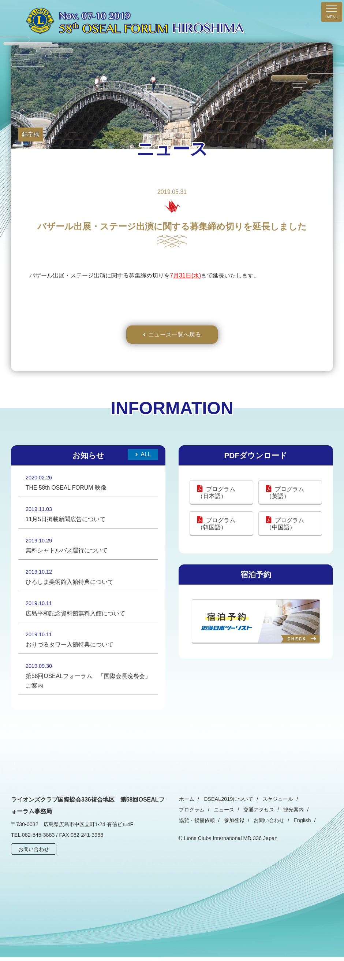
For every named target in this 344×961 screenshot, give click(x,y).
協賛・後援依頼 (292, 814)
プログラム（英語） (285, 493)
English (254, 825)
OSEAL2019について (227, 803)
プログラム (311, 803)
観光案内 (256, 814)
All (146, 455)
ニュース (189, 814)
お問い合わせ (34, 854)
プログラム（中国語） (285, 524)
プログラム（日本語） (216, 493)
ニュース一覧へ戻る (174, 335)
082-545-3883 (38, 839)
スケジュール (275, 803)
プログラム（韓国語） (216, 524)
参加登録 (189, 825)
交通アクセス (222, 814)
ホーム (186, 803)
